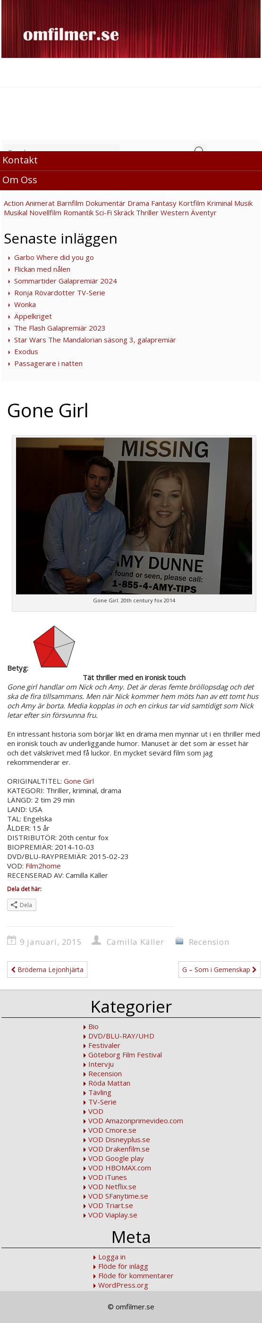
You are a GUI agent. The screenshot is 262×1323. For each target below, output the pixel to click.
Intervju (101, 1064)
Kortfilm (191, 203)
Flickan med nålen (42, 269)
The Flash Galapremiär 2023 (60, 328)
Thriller (147, 212)
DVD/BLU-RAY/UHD (121, 1035)
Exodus (26, 351)
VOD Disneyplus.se (119, 1139)
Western (175, 212)
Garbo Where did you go (54, 257)
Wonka (25, 304)
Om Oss (19, 179)
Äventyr (204, 212)
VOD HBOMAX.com (119, 1167)
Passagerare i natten (48, 363)
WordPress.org (123, 1285)
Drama (138, 203)
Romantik (78, 212)
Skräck (124, 212)
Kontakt (20, 160)
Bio (93, 1026)
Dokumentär (105, 203)
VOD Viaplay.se (112, 1214)
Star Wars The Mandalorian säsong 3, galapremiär (95, 339)
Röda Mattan (109, 1083)
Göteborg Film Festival (125, 1054)
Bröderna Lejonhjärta (47, 969)
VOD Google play (116, 1158)
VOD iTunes (107, 1177)
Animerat (40, 203)
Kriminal (219, 203)
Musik (243, 203)
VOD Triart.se (110, 1205)
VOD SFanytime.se (118, 1196)
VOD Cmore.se (112, 1130)
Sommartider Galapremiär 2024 (65, 280)
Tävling (99, 1092)
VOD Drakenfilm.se (119, 1148)
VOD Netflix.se (112, 1186)
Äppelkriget (33, 316)
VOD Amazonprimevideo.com (135, 1120)
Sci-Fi (103, 212)
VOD (95, 1111)
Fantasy (164, 203)
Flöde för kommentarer (136, 1275)
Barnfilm (70, 203)
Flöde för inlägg (123, 1266)
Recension (209, 941)
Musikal (15, 212)
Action (14, 203)
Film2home (43, 865)
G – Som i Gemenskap (219, 969)
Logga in (112, 1256)
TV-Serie (102, 1101)
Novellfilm (45, 212)
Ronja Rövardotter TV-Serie (59, 292)
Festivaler (104, 1045)
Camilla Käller (135, 941)
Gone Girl (78, 781)
